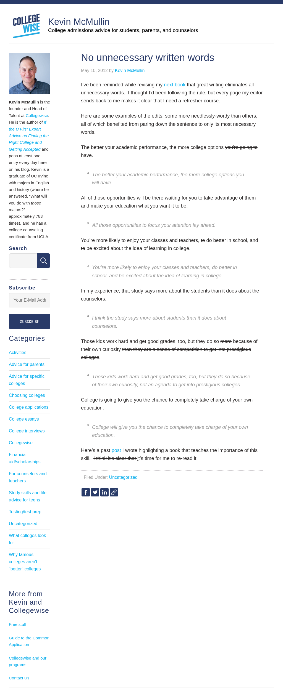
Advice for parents (26, 364)
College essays (24, 419)
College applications (28, 407)
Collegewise (37, 115)
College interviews (27, 431)
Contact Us (19, 678)
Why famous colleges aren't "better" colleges (25, 561)
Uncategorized (123, 477)
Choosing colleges (27, 395)
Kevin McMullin (78, 22)
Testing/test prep (25, 511)
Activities (17, 352)
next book (174, 84)
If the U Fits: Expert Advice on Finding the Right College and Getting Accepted (29, 136)
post (116, 450)
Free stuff (17, 624)
